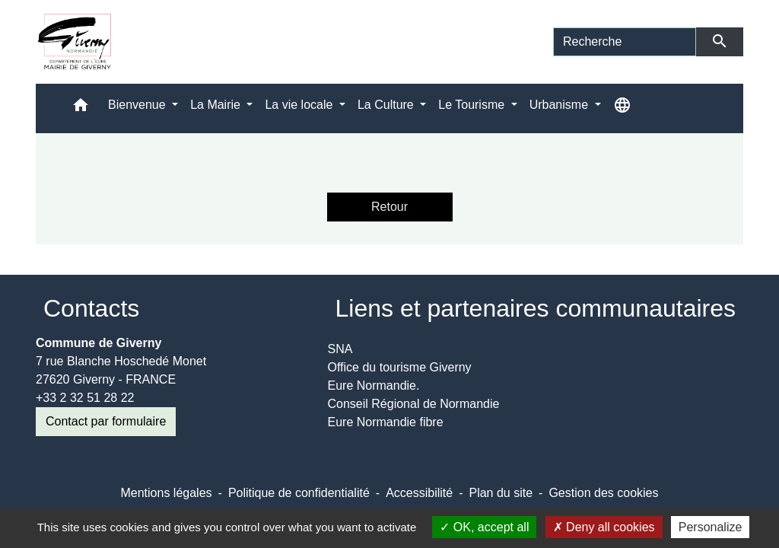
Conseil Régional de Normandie (414, 403)
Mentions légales (165, 492)
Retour (389, 206)
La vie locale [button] (300, 104)
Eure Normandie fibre (386, 422)
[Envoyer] (720, 41)
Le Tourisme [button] (472, 104)
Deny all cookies (604, 527)
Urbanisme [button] (560, 104)
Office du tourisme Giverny (400, 367)
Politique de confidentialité (299, 492)
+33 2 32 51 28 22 (85, 397)
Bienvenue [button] (138, 104)
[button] (80, 108)
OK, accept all (484, 527)
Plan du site (501, 492)
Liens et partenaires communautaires (535, 308)
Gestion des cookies (603, 492)
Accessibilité (419, 492)
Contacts (91, 308)
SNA (340, 348)
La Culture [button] (387, 104)
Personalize (710, 527)
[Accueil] (74, 42)
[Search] (624, 41)
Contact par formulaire (106, 421)
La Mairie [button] (216, 104)
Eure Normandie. (374, 385)
